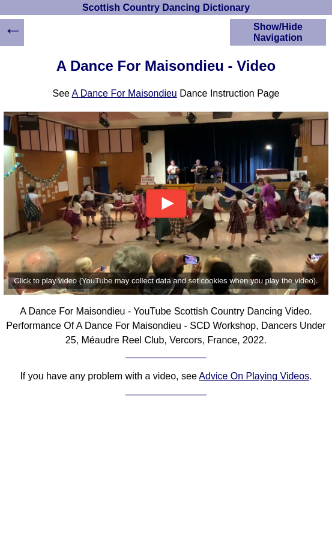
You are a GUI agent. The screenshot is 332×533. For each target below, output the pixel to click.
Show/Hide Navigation (278, 32)
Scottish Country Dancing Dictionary (166, 7)
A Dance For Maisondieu (124, 93)
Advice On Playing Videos (254, 376)
